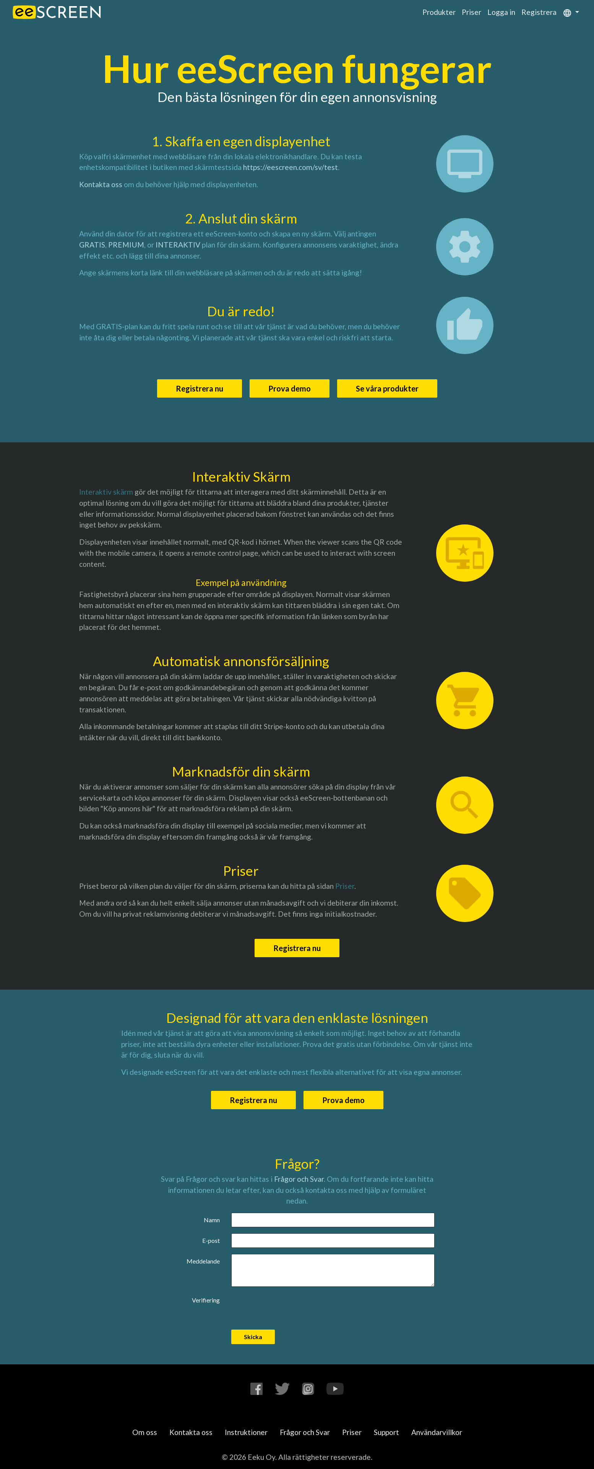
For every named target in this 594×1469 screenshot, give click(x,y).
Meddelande (203, 1261)
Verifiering (206, 1300)
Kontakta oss (100, 184)
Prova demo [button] (289, 388)
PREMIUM (126, 244)
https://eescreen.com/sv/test (290, 167)
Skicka (253, 1336)
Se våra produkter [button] (387, 388)
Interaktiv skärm (106, 491)
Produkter (439, 12)
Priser (471, 12)
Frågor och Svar (299, 1179)
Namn (212, 1219)
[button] (571, 12)
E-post (211, 1240)
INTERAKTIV (178, 244)
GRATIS (92, 244)
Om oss (144, 1432)
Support (386, 1432)
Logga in (501, 12)
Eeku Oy (261, 1457)
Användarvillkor (436, 1432)
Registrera (539, 12)
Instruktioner (246, 1432)
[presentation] (289, 1308)
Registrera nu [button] (199, 388)
